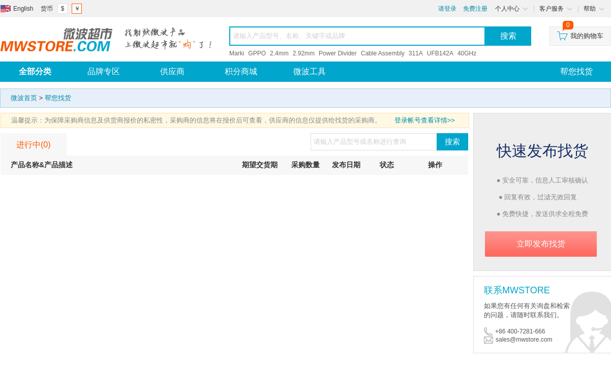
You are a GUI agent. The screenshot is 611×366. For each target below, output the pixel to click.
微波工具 (309, 71)
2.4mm (279, 53)
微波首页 (24, 98)
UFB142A (440, 53)
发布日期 (346, 165)
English (23, 8)
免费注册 (475, 8)
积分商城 (241, 71)
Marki (236, 53)
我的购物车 (580, 33)
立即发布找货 (540, 243)
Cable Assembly (383, 53)
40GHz (466, 53)
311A (416, 53)
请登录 (447, 8)
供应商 (172, 71)
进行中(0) (33, 144)
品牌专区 (103, 71)
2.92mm (304, 53)
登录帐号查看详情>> (424, 120)
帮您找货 (58, 98)
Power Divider (338, 53)
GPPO (257, 53)
